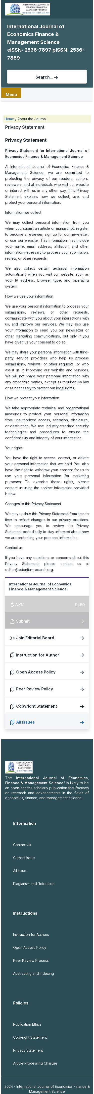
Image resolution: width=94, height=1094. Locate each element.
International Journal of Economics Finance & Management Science (35, 34)
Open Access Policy (29, 947)
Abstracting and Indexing (33, 973)
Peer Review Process (31, 960)
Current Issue (24, 858)
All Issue (19, 871)
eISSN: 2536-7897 (29, 50)
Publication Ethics (27, 1024)
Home (9, 119)
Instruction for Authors (31, 934)
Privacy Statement (28, 1050)
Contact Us (22, 845)
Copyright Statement (30, 1037)
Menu (11, 94)
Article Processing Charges (35, 1063)
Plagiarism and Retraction (33, 883)
